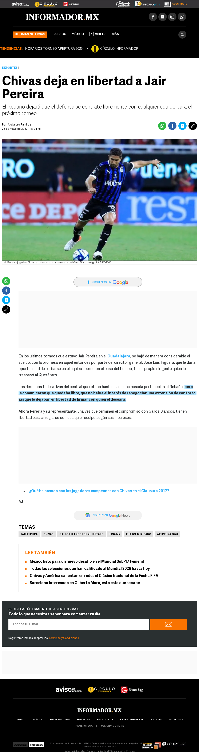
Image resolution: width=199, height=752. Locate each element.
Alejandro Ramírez (19, 124)
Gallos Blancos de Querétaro (81, 534)
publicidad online (112, 726)
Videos (98, 34)
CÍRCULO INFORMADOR (119, 49)
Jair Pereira (29, 534)
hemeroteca (84, 726)
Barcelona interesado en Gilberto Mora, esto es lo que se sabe (85, 583)
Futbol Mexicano (138, 534)
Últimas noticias (30, 34)
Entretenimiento (132, 720)
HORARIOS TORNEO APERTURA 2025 (54, 49)
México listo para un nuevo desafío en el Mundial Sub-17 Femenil (87, 562)
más (118, 34)
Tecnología (105, 720)
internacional (60, 720)
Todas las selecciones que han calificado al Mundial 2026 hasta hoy (90, 569)
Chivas (48, 534)
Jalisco (59, 34)
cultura (156, 720)
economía (176, 720)
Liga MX (115, 534)
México (78, 34)
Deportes (10, 68)
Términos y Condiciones (63, 638)
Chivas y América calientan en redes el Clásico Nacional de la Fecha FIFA (94, 576)
